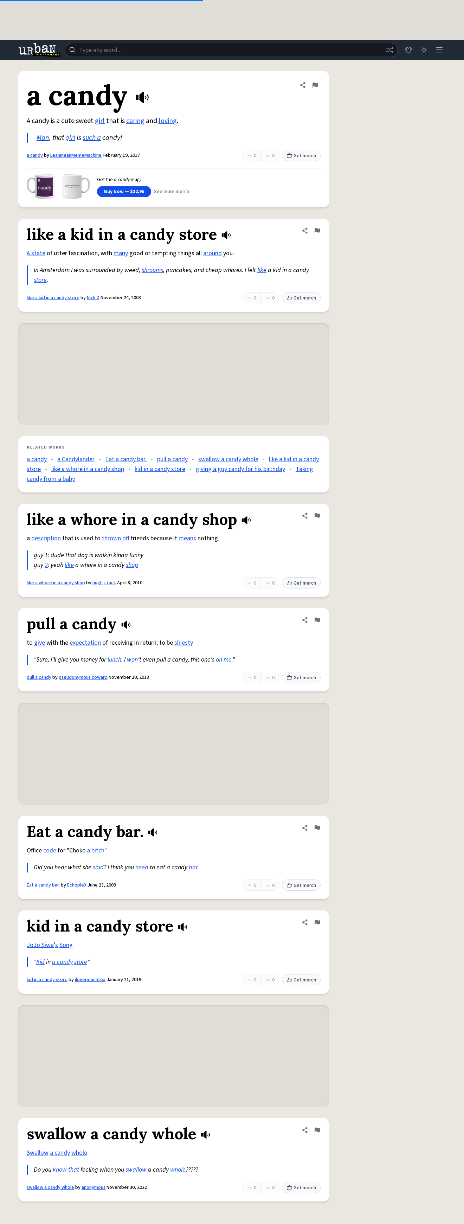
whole (79, 1152)
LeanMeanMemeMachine (76, 155)
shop (132, 565)
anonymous (93, 1187)
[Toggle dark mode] (424, 50)
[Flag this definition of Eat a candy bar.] (317, 827)
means (187, 538)
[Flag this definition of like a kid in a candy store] (317, 230)
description (46, 538)
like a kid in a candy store (53, 297)
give (39, 642)
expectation (85, 642)
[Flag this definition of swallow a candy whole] (317, 1130)
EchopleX (76, 885)
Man (43, 138)
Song (66, 945)
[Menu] (439, 50)
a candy (35, 155)
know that (66, 1169)
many (121, 253)
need (141, 867)
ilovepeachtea (90, 979)
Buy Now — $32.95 (124, 191)
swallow (136, 1169)
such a (92, 138)
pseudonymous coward (83, 677)
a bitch (95, 850)
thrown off (115, 538)
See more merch (171, 191)
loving (168, 121)
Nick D (93, 297)
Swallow (38, 1152)
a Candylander (76, 459)
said (98, 867)
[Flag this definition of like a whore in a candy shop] (317, 515)
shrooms (152, 270)
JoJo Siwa (40, 945)
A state (36, 253)
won (132, 659)
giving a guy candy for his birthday (240, 469)
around (212, 253)
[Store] (408, 50)
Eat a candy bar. (126, 459)
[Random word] (389, 50)
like (261, 270)
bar (193, 867)
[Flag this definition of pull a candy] (317, 620)
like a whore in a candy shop (87, 469)
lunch (114, 659)
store (40, 280)
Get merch (301, 155)
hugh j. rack (104, 582)
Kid (40, 962)
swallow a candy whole (228, 459)
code (49, 850)
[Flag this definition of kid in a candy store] (317, 922)
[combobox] (231, 50)
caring (135, 121)
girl (100, 121)
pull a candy (172, 459)
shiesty (183, 642)
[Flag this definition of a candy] (315, 85)
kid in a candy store (160, 469)
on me (224, 659)
